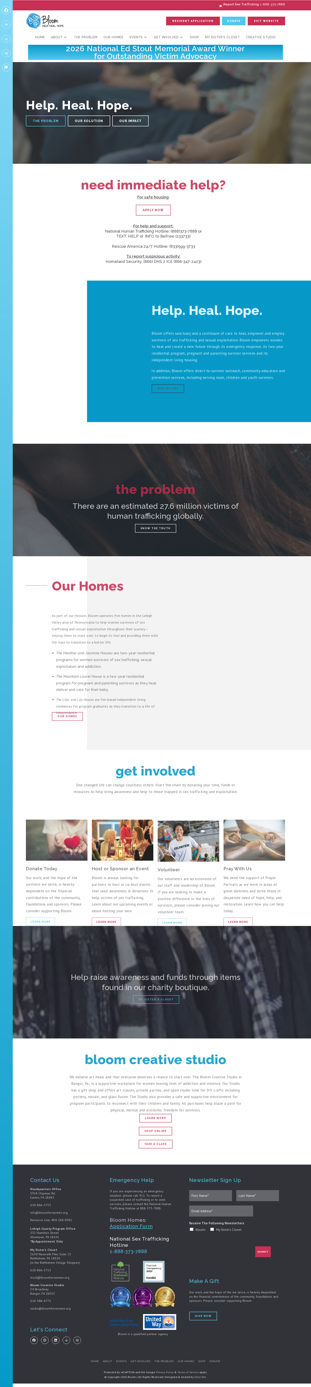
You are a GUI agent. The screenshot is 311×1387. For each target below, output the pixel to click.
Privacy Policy (165, 1375)
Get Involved (139, 1364)
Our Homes (189, 1364)
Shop (207, 1364)
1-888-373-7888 (128, 1254)
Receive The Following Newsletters (216, 1225)
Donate (221, 1364)
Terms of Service (188, 1375)
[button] (193, 22)
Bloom (200, 1232)
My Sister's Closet (229, 1232)
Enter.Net (200, 1380)
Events (118, 1364)
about (102, 1364)
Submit (263, 1254)
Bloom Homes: (128, 1222)
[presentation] (222, 1257)
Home (88, 1364)
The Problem (165, 1364)
